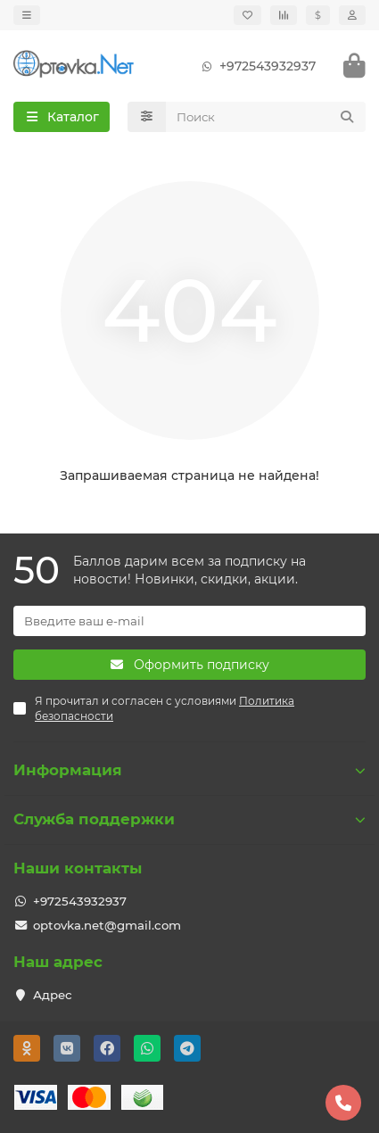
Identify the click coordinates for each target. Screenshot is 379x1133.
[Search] (266, 117)
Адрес (52, 995)
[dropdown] (26, 15)
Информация (189, 770)
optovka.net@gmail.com (107, 925)
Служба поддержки (189, 819)
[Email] (189, 621)
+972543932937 (255, 66)
